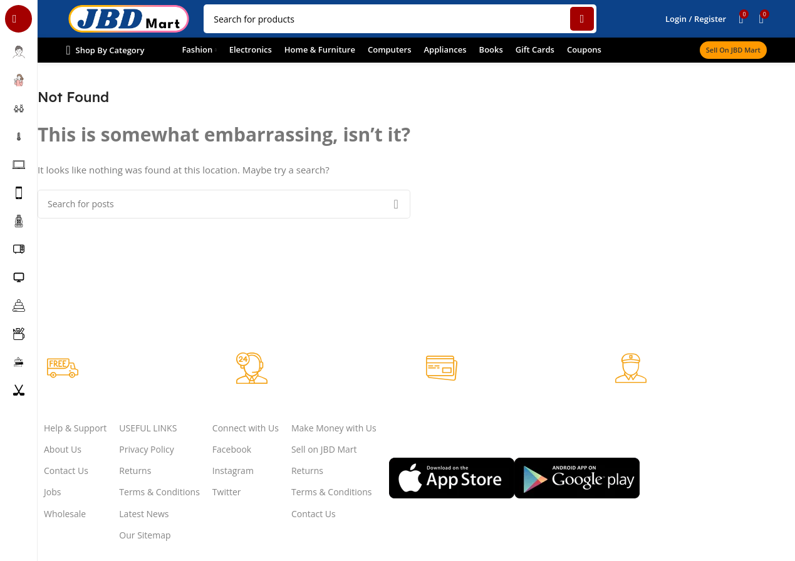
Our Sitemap (144, 535)
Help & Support (75, 428)
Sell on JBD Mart (733, 49)
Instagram (233, 470)
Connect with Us (245, 428)
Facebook (231, 449)
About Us (62, 449)
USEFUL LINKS (148, 428)
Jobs (52, 492)
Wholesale (65, 514)
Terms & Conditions (159, 492)
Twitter (226, 492)
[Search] (400, 18)
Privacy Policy (146, 449)
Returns (135, 470)
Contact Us (66, 470)
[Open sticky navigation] (105, 50)
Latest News (144, 514)
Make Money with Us (334, 428)
